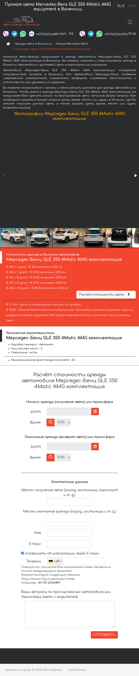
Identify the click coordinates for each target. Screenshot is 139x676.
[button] (135, 175)
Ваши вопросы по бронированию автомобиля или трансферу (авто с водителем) (65, 594)
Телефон (33, 561)
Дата (35, 411)
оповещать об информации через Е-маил (60, 553)
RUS (121, 6)
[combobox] (55, 561)
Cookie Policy (77, 669)
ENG (131, 6)
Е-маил (35, 544)
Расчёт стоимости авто (105, 294)
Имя (37, 533)
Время (35, 422)
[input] (69, 411)
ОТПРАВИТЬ (104, 635)
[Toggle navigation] (130, 22)
